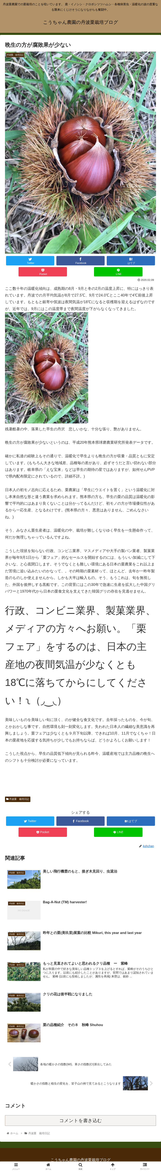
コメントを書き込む (80, 1120)
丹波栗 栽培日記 (17, 799)
